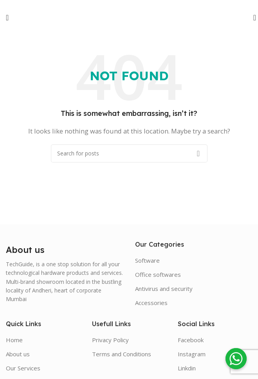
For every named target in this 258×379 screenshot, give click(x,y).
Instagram (192, 354)
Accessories (151, 303)
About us (18, 354)
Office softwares (158, 274)
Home (14, 340)
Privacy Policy (110, 340)
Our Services (23, 368)
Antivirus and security (164, 288)
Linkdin (187, 368)
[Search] (252, 17)
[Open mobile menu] (7, 17)
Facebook (191, 340)
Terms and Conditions (121, 354)
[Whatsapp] (236, 358)
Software (147, 260)
